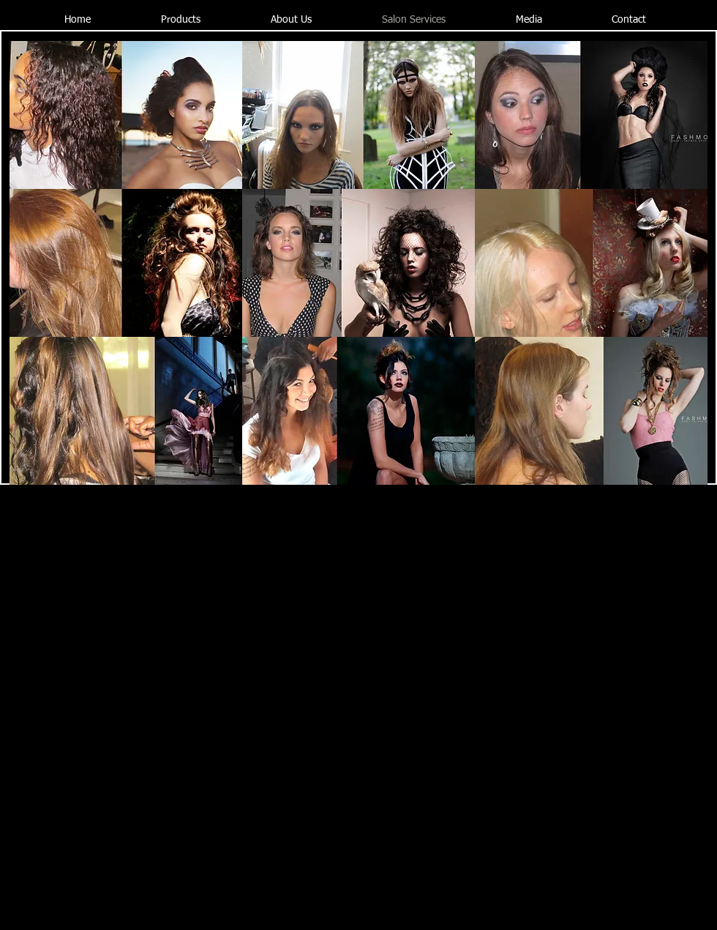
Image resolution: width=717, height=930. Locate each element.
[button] (126, 115)
